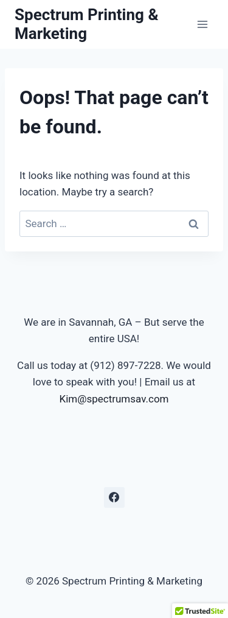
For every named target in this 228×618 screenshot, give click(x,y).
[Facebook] (114, 497)
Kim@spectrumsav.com (113, 399)
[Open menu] (202, 24)
